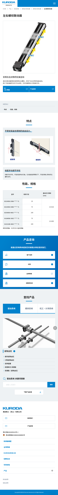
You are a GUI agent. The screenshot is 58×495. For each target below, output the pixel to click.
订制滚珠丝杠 (8, 360)
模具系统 (29, 308)
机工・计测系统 (46, 308)
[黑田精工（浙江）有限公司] (8, 3)
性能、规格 (13, 109)
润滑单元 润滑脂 (9, 367)
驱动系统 (11, 308)
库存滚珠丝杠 (8, 356)
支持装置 (7, 363)
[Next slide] (55, 328)
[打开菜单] (55, 3)
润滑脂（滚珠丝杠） (11, 370)
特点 (5, 109)
